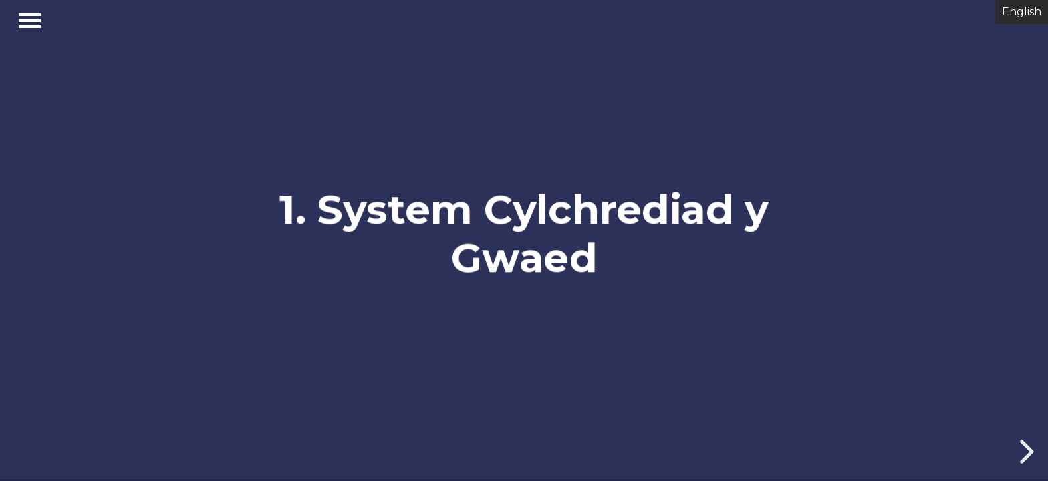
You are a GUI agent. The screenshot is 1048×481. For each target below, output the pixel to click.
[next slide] (1025, 452)
